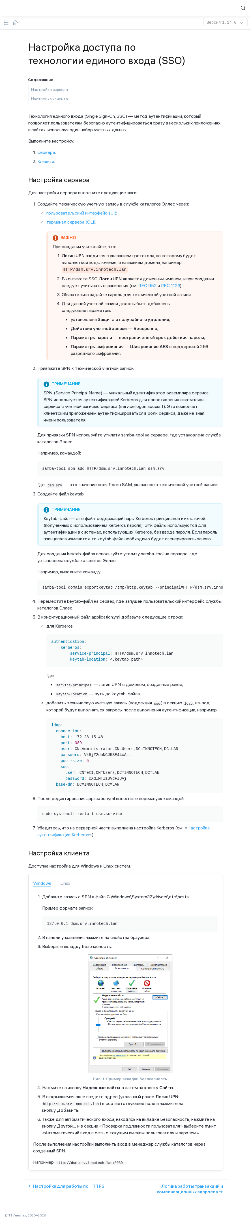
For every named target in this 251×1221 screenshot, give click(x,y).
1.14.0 (225, 22)
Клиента (45, 161)
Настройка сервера (49, 89)
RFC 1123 (170, 285)
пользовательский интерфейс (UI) (81, 213)
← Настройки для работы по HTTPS (66, 1184)
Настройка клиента (49, 98)
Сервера (46, 152)
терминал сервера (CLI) (71, 222)
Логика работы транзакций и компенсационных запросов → (190, 1187)
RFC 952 (147, 285)
